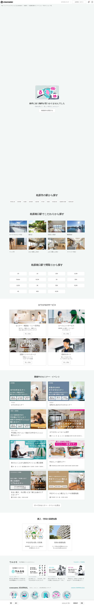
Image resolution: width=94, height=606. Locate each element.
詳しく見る (28, 333)
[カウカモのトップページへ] (7, 2)
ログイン (79, 2)
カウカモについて (65, 2)
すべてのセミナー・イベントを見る (47, 505)
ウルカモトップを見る (79, 562)
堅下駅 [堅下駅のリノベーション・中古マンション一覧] (43, 201)
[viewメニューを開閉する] (16, 603)
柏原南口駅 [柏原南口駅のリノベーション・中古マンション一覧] (71, 201)
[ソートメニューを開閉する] (11, 603)
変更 (82, 603)
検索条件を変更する (47, 110)
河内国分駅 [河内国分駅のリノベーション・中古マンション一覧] (54, 201)
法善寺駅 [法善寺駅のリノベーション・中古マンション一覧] (37, 201)
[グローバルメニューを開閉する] (92, 2)
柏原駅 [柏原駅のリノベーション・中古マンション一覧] (25, 201)
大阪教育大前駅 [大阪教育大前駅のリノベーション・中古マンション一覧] (62, 201)
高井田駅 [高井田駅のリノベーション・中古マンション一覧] (19, 201)
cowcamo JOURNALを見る (78, 587)
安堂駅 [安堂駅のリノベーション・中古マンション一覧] (48, 201)
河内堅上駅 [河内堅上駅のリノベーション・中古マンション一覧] (12, 201)
